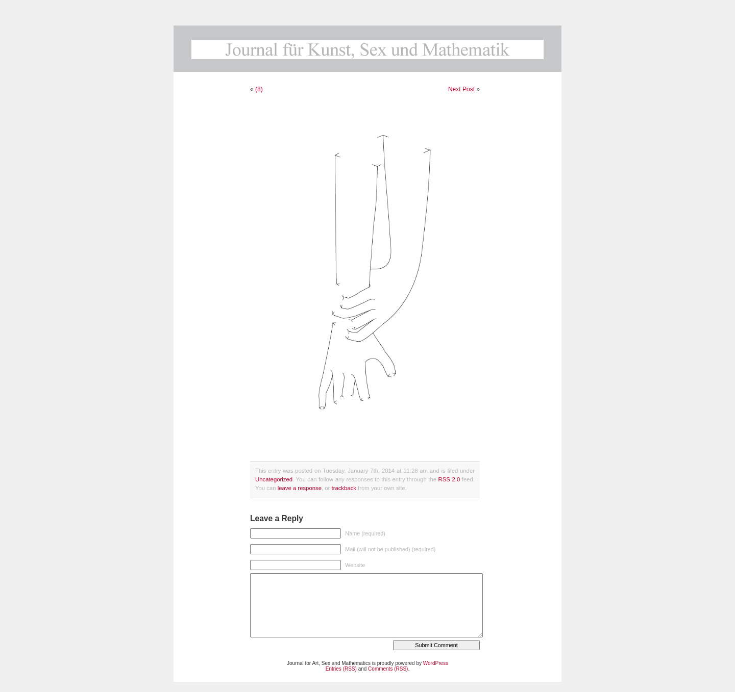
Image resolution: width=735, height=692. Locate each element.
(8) (259, 89)
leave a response (300, 488)
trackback (343, 488)
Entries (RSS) (341, 669)
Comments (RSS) (388, 669)
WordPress (435, 663)
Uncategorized (273, 479)
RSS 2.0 (449, 479)
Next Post (461, 89)
